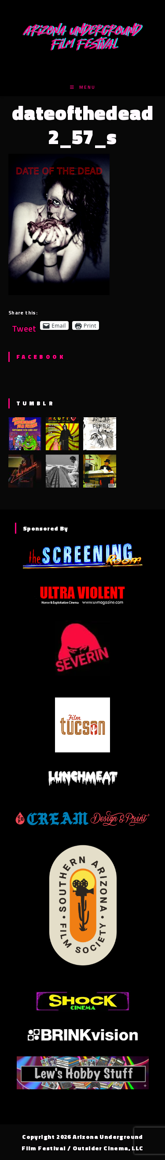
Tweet (24, 325)
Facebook (40, 356)
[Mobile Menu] (82, 87)
